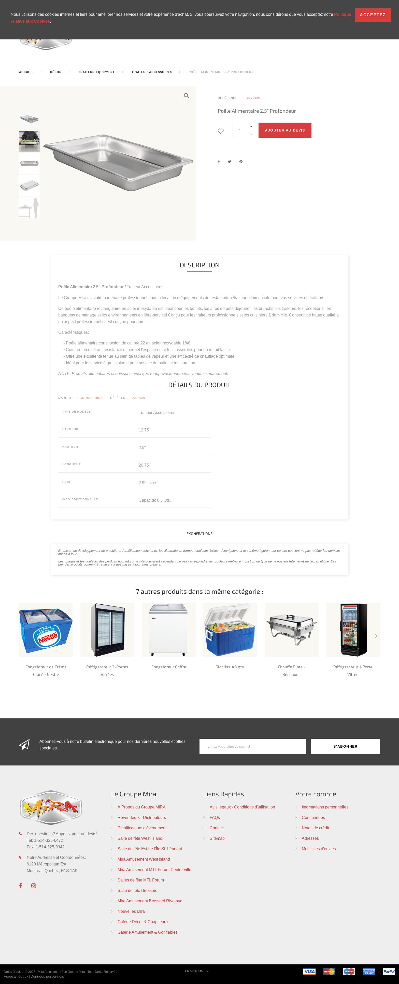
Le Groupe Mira (89, 398)
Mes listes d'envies (319, 848)
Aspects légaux (16, 976)
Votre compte (315, 794)
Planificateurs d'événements (143, 828)
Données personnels (47, 976)
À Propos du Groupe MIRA (142, 807)
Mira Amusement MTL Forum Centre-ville (154, 869)
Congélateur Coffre (168, 666)
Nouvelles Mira (131, 911)
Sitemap (217, 838)
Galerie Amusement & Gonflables (148, 932)
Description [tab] (200, 265)
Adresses (310, 838)
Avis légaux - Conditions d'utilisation (242, 807)
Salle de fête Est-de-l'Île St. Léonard (150, 848)
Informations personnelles (325, 807)
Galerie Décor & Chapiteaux (143, 921)
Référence (120, 398)
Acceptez (373, 14)
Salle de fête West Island (140, 838)
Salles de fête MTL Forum (141, 880)
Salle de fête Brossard (138, 890)
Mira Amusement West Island (144, 859)
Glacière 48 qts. (230, 666)
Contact (217, 828)
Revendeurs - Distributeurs (142, 817)
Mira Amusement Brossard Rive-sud (150, 901)
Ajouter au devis (285, 130)
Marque (65, 398)
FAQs (215, 817)
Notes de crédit (315, 828)
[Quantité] (245, 130)
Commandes (313, 817)
